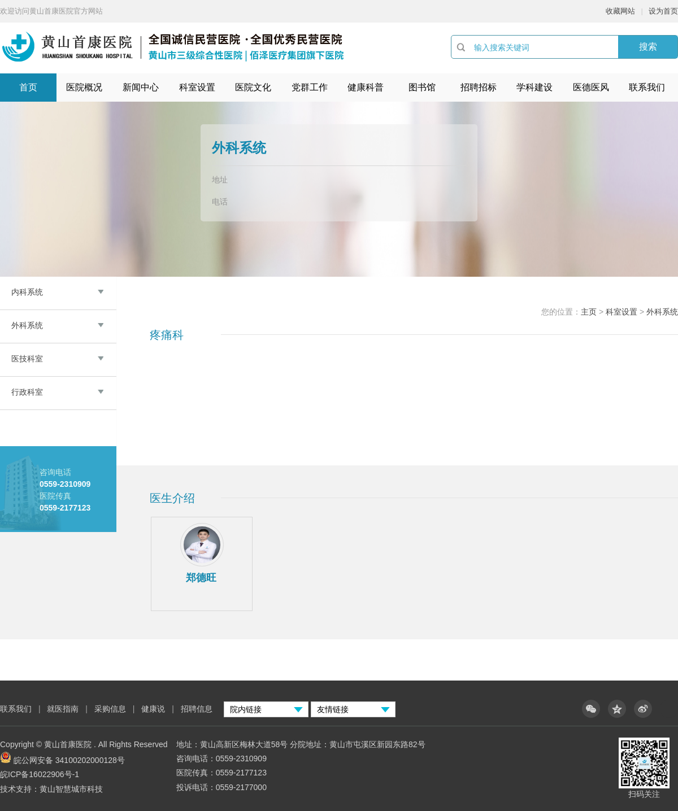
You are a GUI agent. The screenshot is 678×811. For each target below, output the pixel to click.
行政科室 (27, 391)
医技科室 (27, 358)
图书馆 (422, 87)
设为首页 (663, 11)
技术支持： (20, 788)
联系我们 (647, 87)
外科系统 (27, 325)
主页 (589, 311)
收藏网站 (620, 11)
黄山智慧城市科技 (71, 788)
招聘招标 (478, 87)
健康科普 (365, 87)
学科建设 (534, 87)
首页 (28, 87)
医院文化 (253, 87)
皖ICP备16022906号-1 (39, 774)
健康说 (154, 708)
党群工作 (310, 87)
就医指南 (63, 708)
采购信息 (110, 708)
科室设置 (197, 87)
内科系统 (27, 292)
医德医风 (591, 87)
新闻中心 (141, 87)
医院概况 (84, 87)
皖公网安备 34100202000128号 (69, 760)
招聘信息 (196, 708)
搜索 (648, 46)
